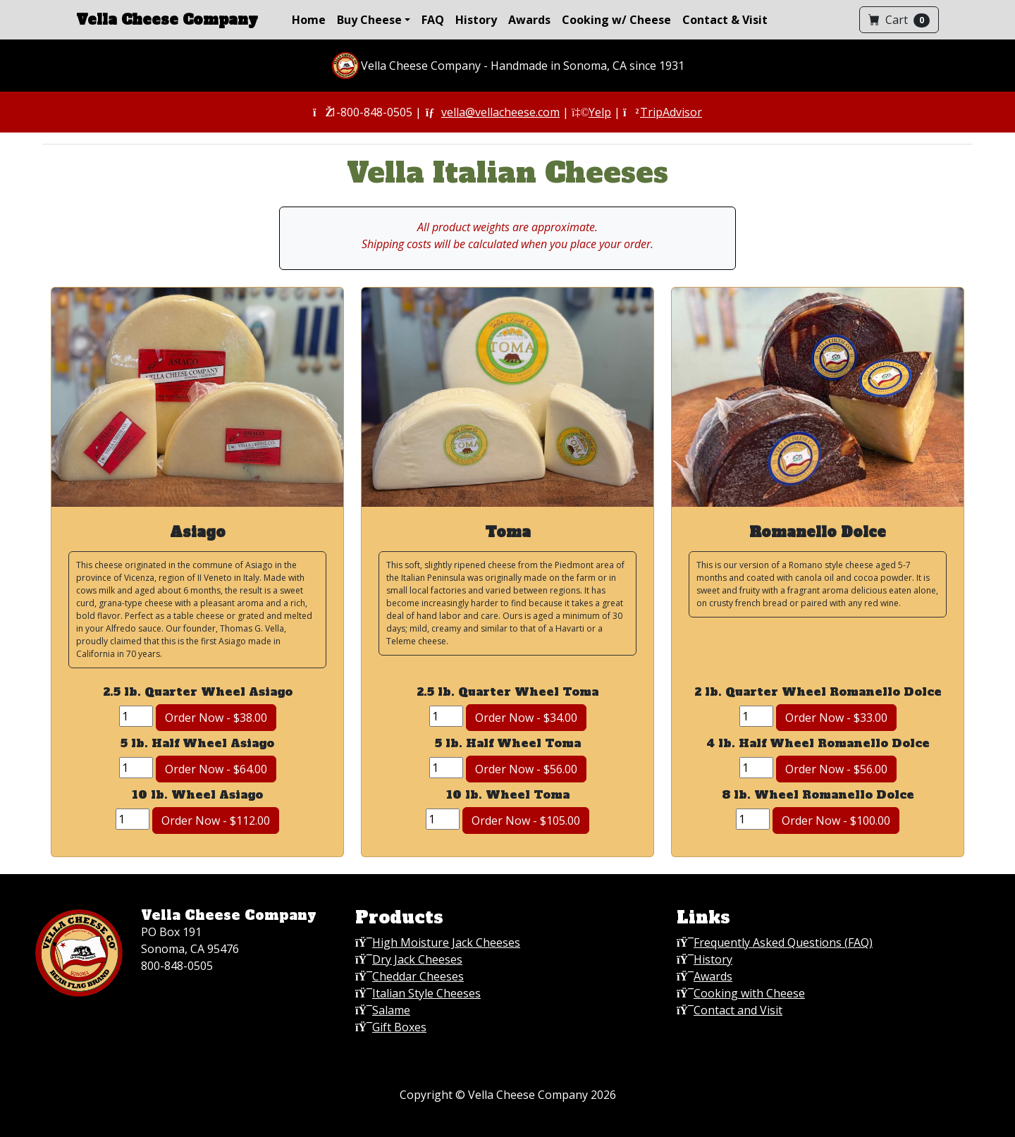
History (476, 19)
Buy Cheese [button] (369, 19)
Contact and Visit (738, 1010)
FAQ (433, 19)
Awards (529, 19)
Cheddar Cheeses (418, 976)
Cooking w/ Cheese (616, 19)
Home (309, 19)
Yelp (600, 112)
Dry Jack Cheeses (417, 959)
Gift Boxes (399, 1027)
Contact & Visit (725, 19)
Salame (391, 1010)
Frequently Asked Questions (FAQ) (783, 942)
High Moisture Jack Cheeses (446, 942)
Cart (899, 19)
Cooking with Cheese (749, 993)
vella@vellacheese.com (500, 112)
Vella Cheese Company (167, 20)
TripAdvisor (671, 112)
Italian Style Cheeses (426, 993)
